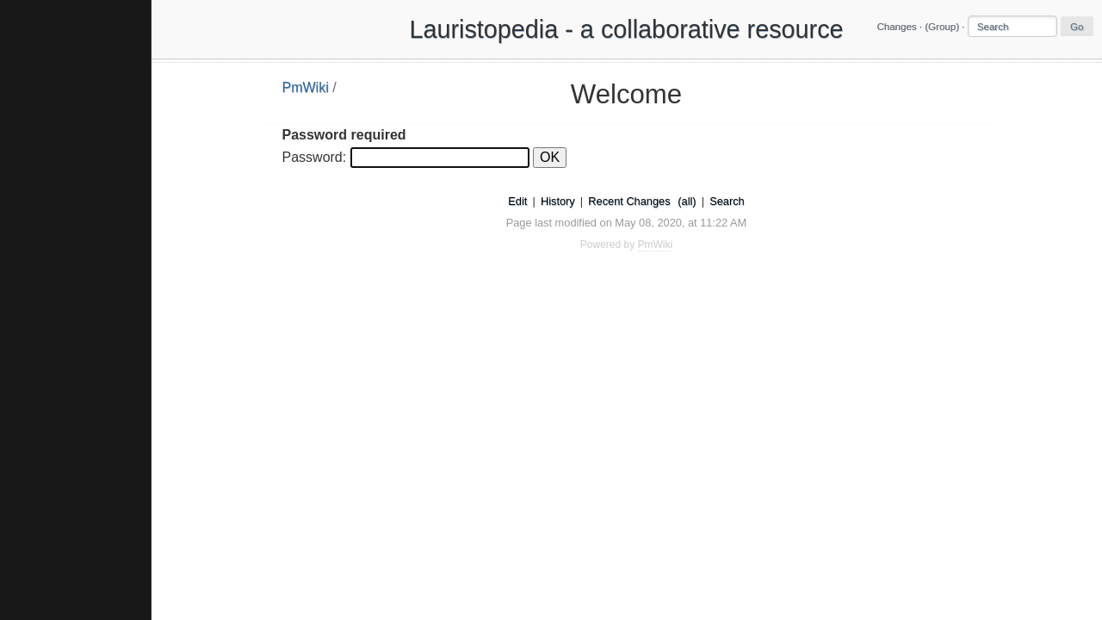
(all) (687, 201)
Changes (896, 27)
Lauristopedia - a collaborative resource (626, 29)
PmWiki (305, 87)
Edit (517, 201)
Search (727, 201)
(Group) (942, 27)
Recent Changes (629, 201)
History (558, 201)
